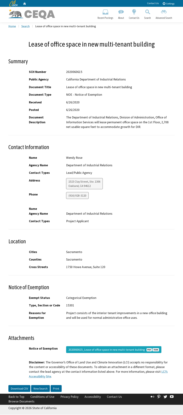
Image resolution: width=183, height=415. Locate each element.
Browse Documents (21, 402)
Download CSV (19, 389)
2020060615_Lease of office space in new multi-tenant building (113, 350)
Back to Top (16, 397)
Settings (168, 3)
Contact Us (153, 3)
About (121, 14)
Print (56, 389)
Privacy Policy (69, 397)
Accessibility (93, 397)
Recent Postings (105, 14)
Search (148, 14)
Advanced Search (164, 14)
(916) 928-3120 (77, 196)
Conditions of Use (42, 397)
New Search (40, 389)
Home (12, 26)
